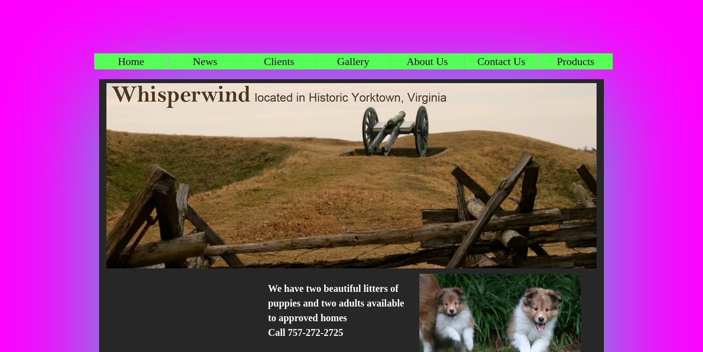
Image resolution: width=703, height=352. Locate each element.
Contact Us (501, 61)
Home (131, 61)
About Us (427, 61)
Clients (279, 61)
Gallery (353, 61)
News (205, 61)
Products (576, 61)
